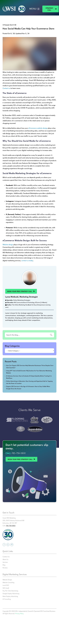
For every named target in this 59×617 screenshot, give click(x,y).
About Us (5, 559)
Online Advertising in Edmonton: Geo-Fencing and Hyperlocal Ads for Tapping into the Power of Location (29, 382)
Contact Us (6, 556)
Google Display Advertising (11, 593)
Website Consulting (8, 582)
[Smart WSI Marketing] (9, 9)
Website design (8, 245)
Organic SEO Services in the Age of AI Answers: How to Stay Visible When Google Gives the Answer (28, 387)
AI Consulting (7, 599)
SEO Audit (6, 588)
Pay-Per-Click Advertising (10, 591)
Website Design (7, 580)
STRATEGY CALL (48, 6)
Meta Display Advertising (10, 596)
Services (5, 562)
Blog (4, 565)
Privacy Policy (19, 613)
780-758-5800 (19, 453)
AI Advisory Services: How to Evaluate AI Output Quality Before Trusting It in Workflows (29, 377)
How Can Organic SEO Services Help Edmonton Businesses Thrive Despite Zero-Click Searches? (30, 366)
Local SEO (6, 585)
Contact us (6, 88)
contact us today (27, 261)
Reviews (5, 568)
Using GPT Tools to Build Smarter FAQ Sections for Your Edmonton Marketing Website (29, 372)
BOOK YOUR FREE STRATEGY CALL (17, 290)
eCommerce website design (37, 128)
